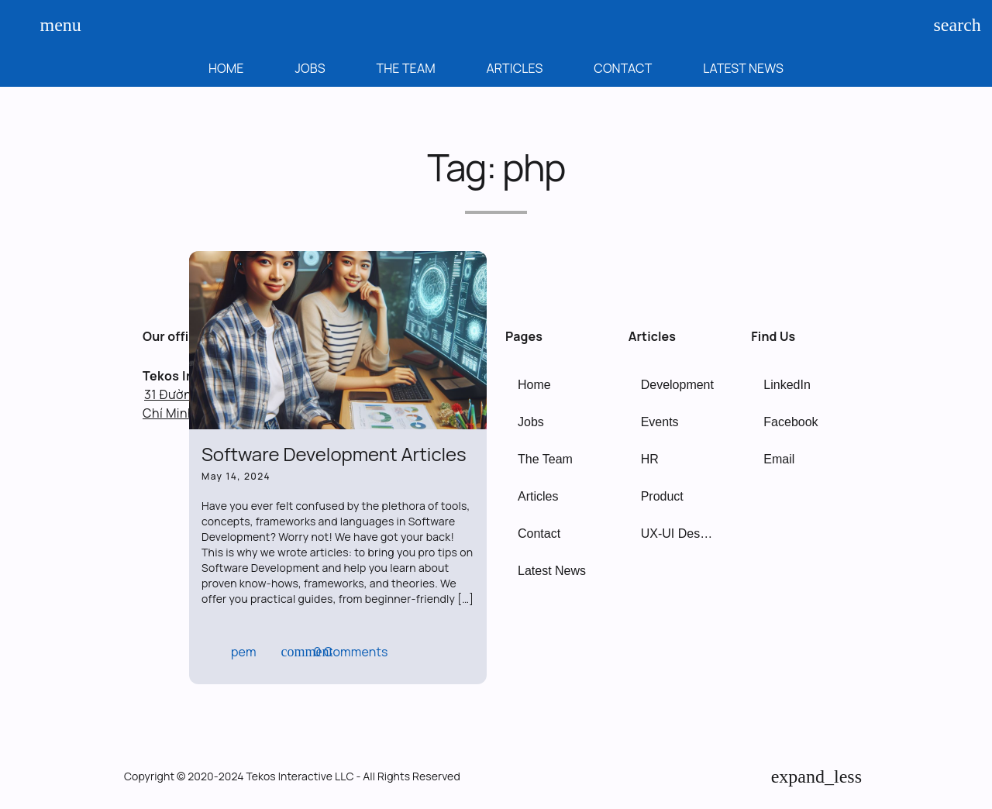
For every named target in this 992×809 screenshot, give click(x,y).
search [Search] (948, 25)
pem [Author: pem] (231, 651)
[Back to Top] (816, 776)
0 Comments (334, 651)
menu (54, 25)
